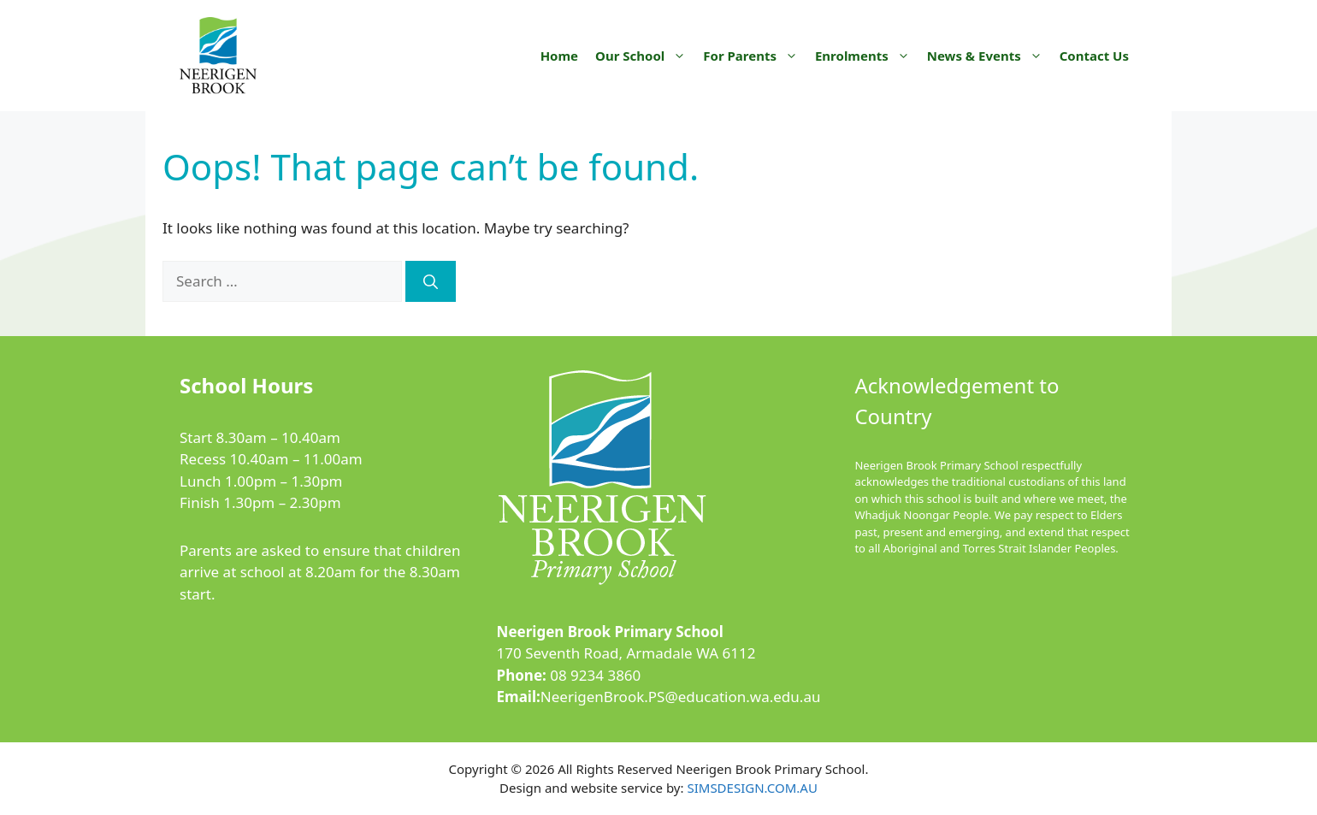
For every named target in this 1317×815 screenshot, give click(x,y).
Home (559, 55)
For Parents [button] (754, 55)
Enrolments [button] (866, 55)
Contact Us (1094, 55)
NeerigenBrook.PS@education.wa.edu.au (680, 696)
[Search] (430, 281)
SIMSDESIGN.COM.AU (752, 787)
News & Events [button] (989, 55)
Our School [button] (644, 55)
